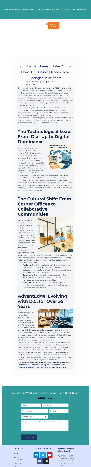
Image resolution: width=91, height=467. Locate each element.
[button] (47, 24)
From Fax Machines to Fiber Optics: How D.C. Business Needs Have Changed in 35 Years (45, 72)
